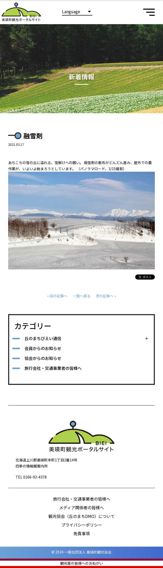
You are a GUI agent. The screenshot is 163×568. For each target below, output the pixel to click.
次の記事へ (105, 295)
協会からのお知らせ (42, 358)
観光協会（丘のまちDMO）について (81, 516)
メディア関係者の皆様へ (81, 507)
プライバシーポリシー (81, 525)
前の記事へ (59, 295)
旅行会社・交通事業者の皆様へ (53, 368)
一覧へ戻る (82, 295)
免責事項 (81, 533)
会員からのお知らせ (42, 348)
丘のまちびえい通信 (42, 338)
